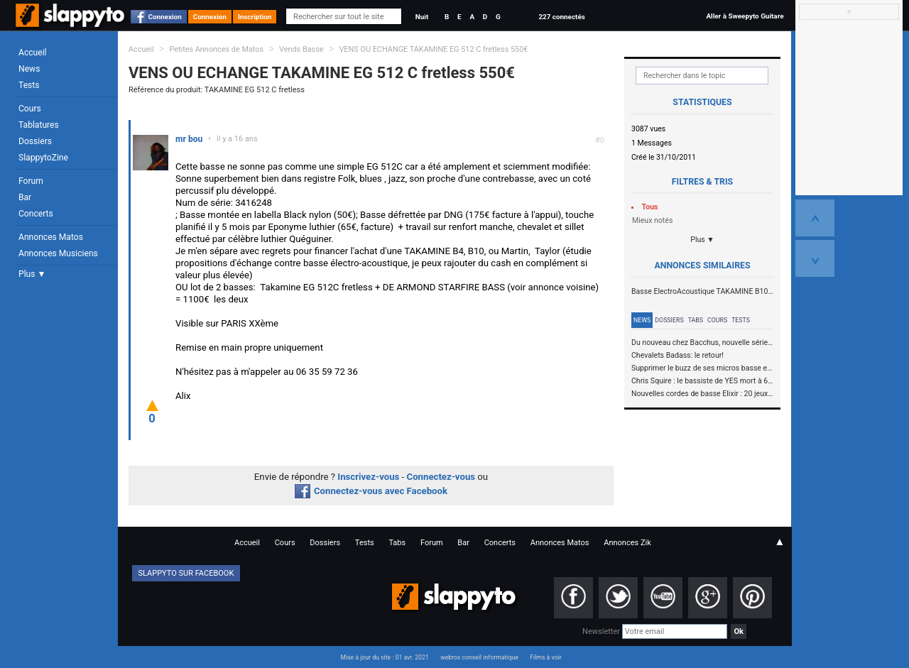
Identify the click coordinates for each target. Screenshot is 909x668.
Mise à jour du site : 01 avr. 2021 (384, 657)
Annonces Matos (50, 237)
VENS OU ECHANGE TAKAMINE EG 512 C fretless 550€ (433, 49)
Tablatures (38, 125)
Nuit (421, 17)
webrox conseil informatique (479, 657)
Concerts (35, 214)
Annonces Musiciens (58, 253)
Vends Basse (301, 49)
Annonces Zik (627, 542)
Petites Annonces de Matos (216, 49)
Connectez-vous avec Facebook (371, 491)
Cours (29, 109)
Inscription (255, 17)
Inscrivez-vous (368, 476)
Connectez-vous (441, 476)
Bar (24, 197)
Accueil (32, 53)
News (29, 69)
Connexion (165, 17)
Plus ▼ (31, 274)
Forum (30, 181)
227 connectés (561, 17)
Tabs (695, 320)
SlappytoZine (43, 158)
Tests (28, 85)
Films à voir (545, 657)
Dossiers (35, 141)
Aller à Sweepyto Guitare (744, 16)
